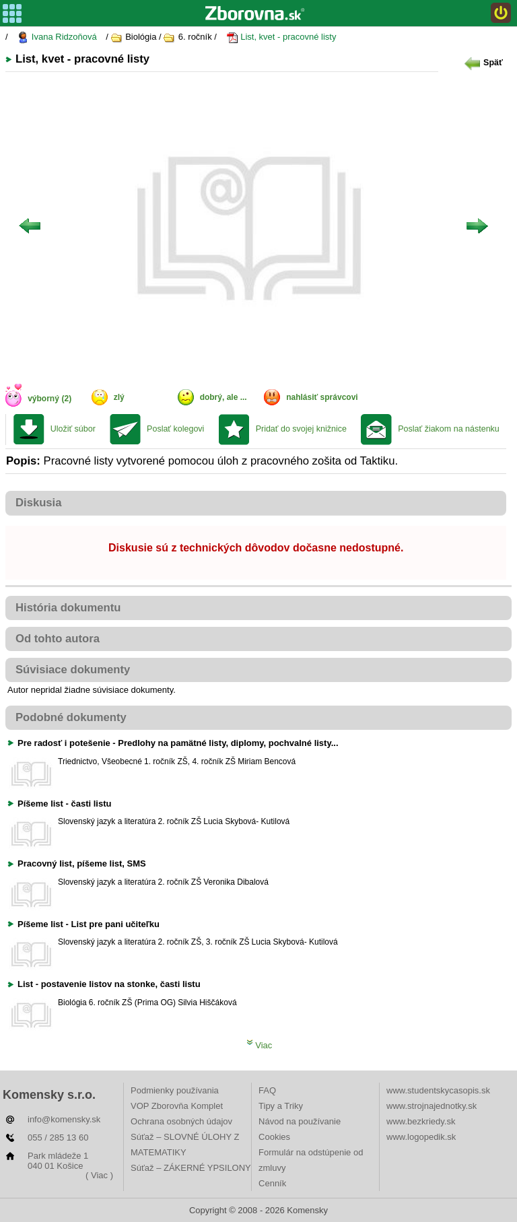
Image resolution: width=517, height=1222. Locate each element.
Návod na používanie (299, 1121)
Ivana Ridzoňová (56, 37)
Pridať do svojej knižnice (301, 429)
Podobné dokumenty (71, 717)
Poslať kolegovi (175, 429)
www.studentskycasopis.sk (438, 1090)
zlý (119, 397)
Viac (259, 1045)
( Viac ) (99, 1175)
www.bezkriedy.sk (420, 1121)
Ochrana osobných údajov (181, 1121)
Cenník (272, 1183)
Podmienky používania (175, 1090)
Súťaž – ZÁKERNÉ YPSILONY (191, 1168)
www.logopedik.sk (421, 1137)
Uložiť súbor (73, 429)
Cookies (274, 1137)
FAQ (267, 1090)
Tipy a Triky (280, 1106)
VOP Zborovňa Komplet (177, 1106)
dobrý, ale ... (223, 397)
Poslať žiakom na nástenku (448, 429)
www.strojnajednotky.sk (431, 1106)
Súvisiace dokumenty (72, 669)
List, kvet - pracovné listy (281, 37)
